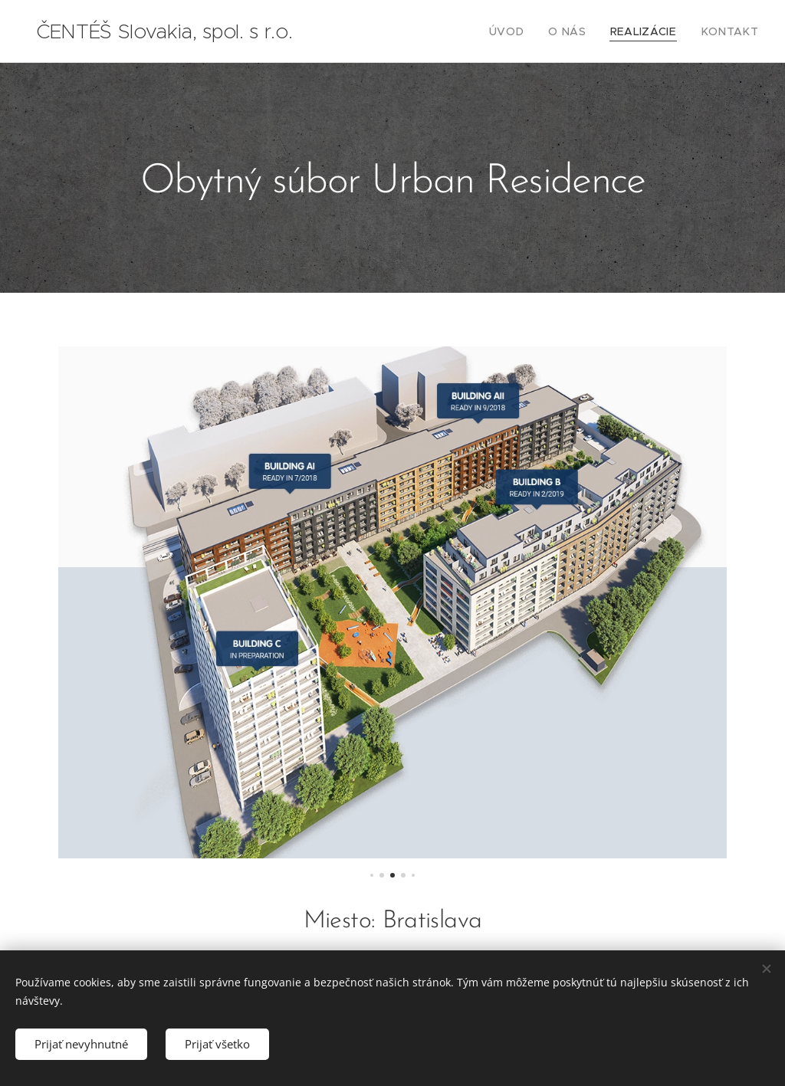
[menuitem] (529, 31)
